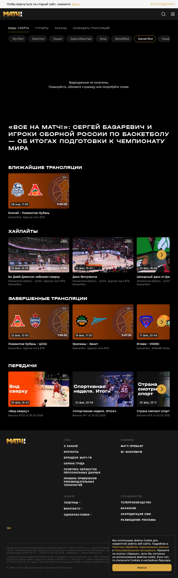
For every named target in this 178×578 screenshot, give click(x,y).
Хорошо (142, 567)
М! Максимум (131, 452)
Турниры (42, 28)
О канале (71, 446)
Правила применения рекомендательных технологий (80, 482)
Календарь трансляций (91, 28)
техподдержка (164, 4)
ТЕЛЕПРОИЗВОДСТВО (136, 502)
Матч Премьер (132, 446)
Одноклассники (77, 514)
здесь (75, 4)
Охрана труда (74, 463)
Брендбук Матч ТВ (78, 457)
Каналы (61, 28)
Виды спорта (18, 28)
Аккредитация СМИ (136, 514)
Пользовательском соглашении (135, 550)
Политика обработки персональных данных (82, 471)
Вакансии (128, 508)
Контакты (71, 452)
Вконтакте (72, 508)
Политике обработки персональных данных (140, 547)
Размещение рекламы (138, 520)
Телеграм (71, 502)
